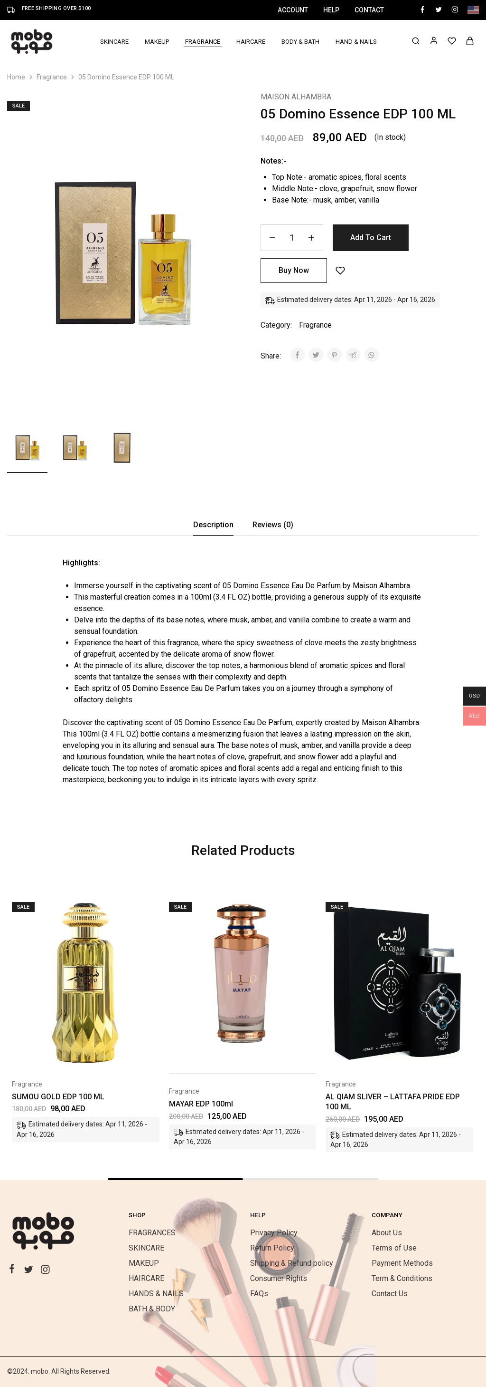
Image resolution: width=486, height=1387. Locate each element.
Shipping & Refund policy (291, 1263)
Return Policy (272, 1247)
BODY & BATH (300, 41)
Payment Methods (402, 1263)
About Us (387, 1232)
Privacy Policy (274, 1232)
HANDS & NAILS (156, 1293)
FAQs (259, 1293)
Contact (369, 10)
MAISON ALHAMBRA (296, 96)
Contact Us (390, 1293)
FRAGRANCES (152, 1232)
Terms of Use (394, 1247)
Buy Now (294, 270)
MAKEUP (144, 1263)
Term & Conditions (402, 1278)
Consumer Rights (278, 1278)
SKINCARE (146, 1247)
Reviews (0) (272, 524)
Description (213, 524)
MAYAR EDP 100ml (201, 1103)
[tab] (213, 524)
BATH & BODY (152, 1308)
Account (293, 10)
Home (16, 77)
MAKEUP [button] (157, 41)
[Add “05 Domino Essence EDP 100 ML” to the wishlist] (340, 270)
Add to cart (370, 237)
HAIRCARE (250, 41)
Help (331, 10)
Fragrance (52, 77)
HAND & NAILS (356, 41)
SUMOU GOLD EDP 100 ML (58, 1096)
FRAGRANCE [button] (202, 41)
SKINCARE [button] (114, 41)
